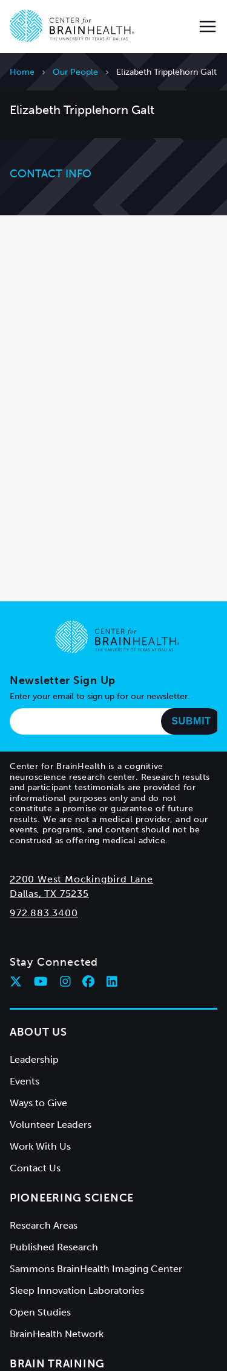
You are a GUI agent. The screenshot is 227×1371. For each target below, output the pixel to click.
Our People (75, 72)
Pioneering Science (72, 1198)
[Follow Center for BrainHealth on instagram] (65, 981)
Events (24, 1081)
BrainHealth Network (57, 1334)
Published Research (54, 1247)
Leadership (34, 1059)
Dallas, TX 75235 (49, 893)
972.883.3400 (44, 913)
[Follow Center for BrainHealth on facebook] (88, 981)
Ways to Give (38, 1103)
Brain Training (57, 1363)
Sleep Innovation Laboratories (77, 1290)
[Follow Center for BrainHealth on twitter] (16, 981)
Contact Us (35, 1168)
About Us (38, 1032)
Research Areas (43, 1225)
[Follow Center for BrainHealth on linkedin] (112, 981)
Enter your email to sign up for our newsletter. (100, 696)
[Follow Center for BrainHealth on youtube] (41, 981)
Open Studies (40, 1312)
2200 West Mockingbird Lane (81, 879)
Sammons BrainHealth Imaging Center (96, 1268)
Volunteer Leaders (50, 1124)
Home (22, 72)
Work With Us (40, 1146)
